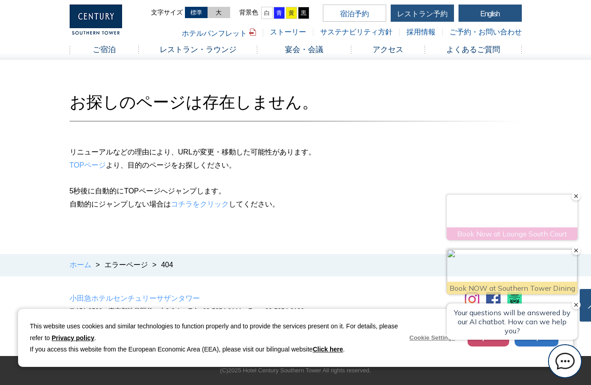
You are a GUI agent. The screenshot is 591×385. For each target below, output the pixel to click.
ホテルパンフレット (214, 33)
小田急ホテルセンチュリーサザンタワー (135, 298)
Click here (328, 349)
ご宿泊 (104, 49)
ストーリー (288, 32)
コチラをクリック (200, 204)
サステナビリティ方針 (356, 32)
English (490, 14)
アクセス (388, 49)
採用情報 (421, 32)
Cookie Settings (432, 337)
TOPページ (88, 165)
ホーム (80, 265)
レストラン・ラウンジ (198, 49)
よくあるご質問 (473, 49)
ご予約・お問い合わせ (485, 32)
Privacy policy (73, 338)
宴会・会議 (304, 49)
